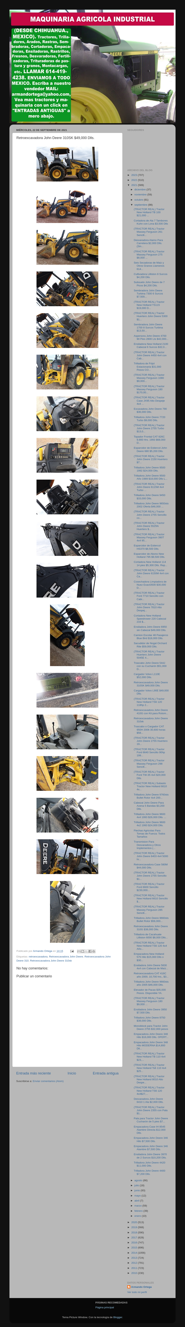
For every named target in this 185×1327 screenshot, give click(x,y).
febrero (138, 1210)
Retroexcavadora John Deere (66, 956)
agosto (138, 1180)
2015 (134, 1247)
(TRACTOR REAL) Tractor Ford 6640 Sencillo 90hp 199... (149, 752)
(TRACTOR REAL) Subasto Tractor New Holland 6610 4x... (150, 786)
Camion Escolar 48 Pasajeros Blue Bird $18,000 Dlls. (151, 637)
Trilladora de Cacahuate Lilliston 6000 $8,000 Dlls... (151, 936)
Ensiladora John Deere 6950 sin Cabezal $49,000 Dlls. (150, 628)
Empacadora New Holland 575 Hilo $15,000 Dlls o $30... (149, 957)
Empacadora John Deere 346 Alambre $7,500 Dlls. (151, 1148)
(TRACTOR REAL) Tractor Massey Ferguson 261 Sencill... (149, 231)
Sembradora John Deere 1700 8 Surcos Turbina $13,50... (148, 327)
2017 (134, 1237)
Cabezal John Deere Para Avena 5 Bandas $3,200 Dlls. (149, 805)
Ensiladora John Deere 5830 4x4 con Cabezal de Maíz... (151, 967)
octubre (139, 199)
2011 (134, 1268)
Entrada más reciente (33, 1073)
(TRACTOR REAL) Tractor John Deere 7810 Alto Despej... (149, 607)
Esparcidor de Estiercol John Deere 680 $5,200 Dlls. (150, 449)
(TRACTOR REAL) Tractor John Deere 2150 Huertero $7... (151, 459)
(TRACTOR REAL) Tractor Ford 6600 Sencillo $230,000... (149, 887)
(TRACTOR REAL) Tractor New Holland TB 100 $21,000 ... (149, 212)
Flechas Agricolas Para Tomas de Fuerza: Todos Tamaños (149, 833)
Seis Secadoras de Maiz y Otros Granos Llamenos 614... (149, 265)
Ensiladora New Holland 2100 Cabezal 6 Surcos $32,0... (151, 345)
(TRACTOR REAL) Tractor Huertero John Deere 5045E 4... (149, 654)
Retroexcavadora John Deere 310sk (51, 960)
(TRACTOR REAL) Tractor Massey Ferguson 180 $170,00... (149, 389)
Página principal (104, 1307)
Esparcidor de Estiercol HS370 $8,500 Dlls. (147, 547)
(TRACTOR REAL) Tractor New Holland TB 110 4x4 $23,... (149, 1056)
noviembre (140, 194)
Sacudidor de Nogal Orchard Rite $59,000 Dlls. (150, 645)
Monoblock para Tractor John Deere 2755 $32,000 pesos (151, 1027)
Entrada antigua (106, 1073)
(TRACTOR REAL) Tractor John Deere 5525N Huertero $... (149, 526)
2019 (134, 1227)
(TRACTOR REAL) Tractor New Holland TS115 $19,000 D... (149, 304)
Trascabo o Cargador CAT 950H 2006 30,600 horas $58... (149, 729)
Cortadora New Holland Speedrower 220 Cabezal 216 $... (150, 618)
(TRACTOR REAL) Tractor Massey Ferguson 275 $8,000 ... (149, 254)
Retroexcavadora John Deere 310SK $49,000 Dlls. (151, 684)
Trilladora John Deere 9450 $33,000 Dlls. (149, 497)
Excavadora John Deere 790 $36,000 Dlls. (150, 410)
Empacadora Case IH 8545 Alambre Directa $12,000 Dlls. (149, 1129)
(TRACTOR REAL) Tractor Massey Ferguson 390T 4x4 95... (149, 537)
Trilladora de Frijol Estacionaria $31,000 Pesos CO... (147, 366)
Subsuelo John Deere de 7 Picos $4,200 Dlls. (149, 284)
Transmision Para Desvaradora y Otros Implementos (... (147, 844)
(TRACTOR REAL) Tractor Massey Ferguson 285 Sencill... (149, 909)
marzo (138, 1205)
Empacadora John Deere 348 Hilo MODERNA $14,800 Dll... (151, 1045)
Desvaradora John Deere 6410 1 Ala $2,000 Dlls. (149, 1100)
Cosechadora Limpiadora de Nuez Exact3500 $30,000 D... (150, 584)
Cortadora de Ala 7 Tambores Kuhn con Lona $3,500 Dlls (151, 222)
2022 (134, 180)
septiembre (141, 204)
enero (138, 1215)
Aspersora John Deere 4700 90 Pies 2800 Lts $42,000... (151, 337)
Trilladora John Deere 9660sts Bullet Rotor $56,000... (151, 920)
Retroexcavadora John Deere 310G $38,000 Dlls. (151, 928)
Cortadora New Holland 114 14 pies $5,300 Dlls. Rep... (150, 563)
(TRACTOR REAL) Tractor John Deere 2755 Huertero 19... (151, 740)
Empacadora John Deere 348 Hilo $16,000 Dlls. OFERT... (151, 1036)
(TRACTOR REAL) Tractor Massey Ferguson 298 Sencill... (149, 763)
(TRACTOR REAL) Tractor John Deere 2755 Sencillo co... (150, 514)
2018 (134, 1232)
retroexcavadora (38, 956)
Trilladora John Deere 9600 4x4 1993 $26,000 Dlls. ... (150, 816)
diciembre (140, 189)
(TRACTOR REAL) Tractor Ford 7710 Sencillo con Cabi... (149, 595)
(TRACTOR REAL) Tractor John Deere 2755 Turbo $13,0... (149, 428)
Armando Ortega (141, 1286)
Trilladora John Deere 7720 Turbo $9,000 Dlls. (149, 419)
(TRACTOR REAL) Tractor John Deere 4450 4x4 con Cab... (150, 355)
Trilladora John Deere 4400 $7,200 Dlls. (149, 1172)
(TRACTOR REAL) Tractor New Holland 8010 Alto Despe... (149, 1079)
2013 (134, 1257)
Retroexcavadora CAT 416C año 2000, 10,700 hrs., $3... (151, 975)
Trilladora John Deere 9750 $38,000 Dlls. (149, 1019)
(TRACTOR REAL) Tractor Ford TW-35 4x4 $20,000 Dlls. (150, 774)
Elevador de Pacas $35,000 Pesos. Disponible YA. (150, 991)
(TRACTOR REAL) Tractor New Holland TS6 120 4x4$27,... (149, 1090)
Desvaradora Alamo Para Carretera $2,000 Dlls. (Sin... (148, 243)
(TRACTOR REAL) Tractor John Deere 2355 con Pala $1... (151, 1110)
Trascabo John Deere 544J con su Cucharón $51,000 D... (150, 666)
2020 (134, 1222)
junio (137, 1190)
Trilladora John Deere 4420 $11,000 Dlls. (149, 1164)
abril (137, 1200)
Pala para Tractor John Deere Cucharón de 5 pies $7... (151, 1120)
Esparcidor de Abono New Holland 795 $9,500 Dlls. (149, 555)
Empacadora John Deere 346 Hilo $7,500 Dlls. (151, 1139)
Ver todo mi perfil (137, 1292)
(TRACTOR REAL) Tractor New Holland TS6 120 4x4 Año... (150, 945)
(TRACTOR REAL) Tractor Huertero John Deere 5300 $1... (151, 316)
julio (137, 1185)
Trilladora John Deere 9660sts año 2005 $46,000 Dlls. (151, 983)
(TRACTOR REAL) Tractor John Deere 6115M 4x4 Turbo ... (149, 487)
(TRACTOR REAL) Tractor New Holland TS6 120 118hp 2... (149, 701)
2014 (134, 1252)
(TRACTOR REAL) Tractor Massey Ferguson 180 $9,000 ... (149, 1001)
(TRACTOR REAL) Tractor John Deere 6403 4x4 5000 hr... (151, 856)
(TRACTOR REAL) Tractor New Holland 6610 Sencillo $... (151, 898)
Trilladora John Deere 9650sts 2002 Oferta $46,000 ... (151, 505)
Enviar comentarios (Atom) (48, 1081)
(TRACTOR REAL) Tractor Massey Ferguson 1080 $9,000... (149, 377)
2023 (134, 175)
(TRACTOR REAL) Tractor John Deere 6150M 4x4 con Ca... (151, 573)
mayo (138, 1195)
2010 (134, 1273)
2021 (134, 185)
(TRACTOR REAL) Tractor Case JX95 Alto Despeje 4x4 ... (149, 400)
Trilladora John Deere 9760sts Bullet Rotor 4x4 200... (151, 796)
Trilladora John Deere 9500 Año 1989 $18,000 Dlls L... (150, 477)
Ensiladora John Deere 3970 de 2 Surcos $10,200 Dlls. (150, 1156)
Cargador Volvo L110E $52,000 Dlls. (147, 676)
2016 (134, 1242)
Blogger (117, 1317)
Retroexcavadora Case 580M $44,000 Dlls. (151, 866)
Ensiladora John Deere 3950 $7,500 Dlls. (150, 1011)
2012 (134, 1262)
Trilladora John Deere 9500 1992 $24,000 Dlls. (149, 469)
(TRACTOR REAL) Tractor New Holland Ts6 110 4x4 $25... (150, 1068)
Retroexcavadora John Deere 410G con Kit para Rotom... (151, 712)
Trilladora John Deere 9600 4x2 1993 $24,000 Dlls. (149, 824)
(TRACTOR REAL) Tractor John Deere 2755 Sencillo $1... (150, 875)
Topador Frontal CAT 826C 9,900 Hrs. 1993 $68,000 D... (149, 439)
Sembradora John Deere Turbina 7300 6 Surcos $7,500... (148, 293)
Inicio (72, 1073)
